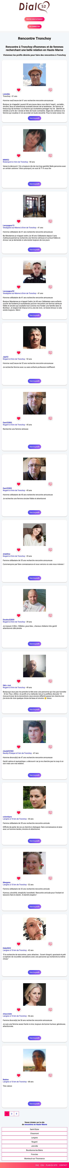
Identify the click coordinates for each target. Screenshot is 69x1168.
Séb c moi (7, 685)
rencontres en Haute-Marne (35, 1124)
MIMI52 (6, 160)
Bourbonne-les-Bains (34, 1150)
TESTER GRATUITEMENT (34, 19)
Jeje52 (5, 357)
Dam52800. (7, 423)
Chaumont (34, 1133)
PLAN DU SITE (52, 1165)
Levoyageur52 (8, 291)
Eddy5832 (7, 948)
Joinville (34, 1146)
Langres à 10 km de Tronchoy (15, 819)
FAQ (37, 1165)
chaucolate (7, 1014)
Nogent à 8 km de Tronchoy (14, 359)
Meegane (6, 882)
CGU (42, 1165)
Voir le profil (34, 118)
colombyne (7, 817)
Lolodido (6, 94)
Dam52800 (7, 488)
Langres (34, 1138)
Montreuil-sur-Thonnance (34, 1159)
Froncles (34, 1154)
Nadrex (6, 1079)
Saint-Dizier (34, 1129)
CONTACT (63, 1165)
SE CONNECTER (34, 26)
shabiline (6, 554)
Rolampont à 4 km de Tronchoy (15, 162)
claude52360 (8, 751)
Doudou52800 (8, 620)
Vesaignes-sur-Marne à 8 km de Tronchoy (19, 228)
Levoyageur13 (8, 225)
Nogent (34, 1142)
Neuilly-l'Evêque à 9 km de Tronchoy (17, 753)
